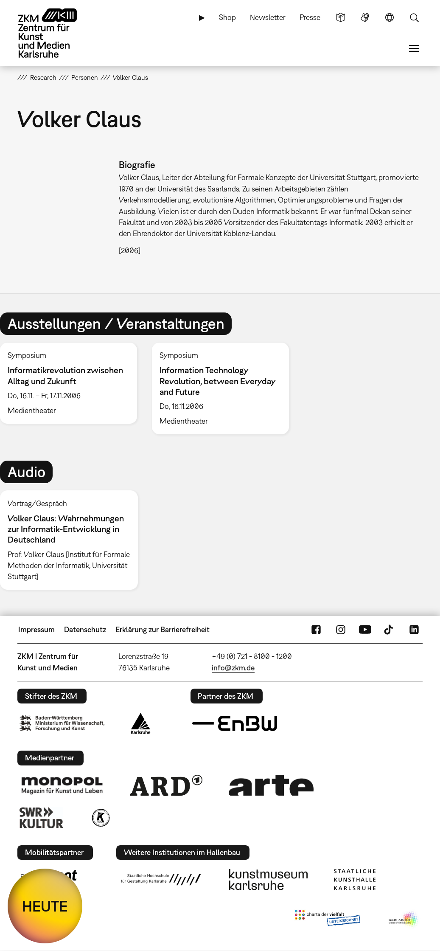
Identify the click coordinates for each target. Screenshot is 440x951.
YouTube (364, 629)
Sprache (389, 17)
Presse (310, 17)
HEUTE (45, 906)
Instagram (340, 629)
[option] (220, 389)
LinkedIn (414, 629)
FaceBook (316, 629)
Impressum (36, 629)
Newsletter (268, 17)
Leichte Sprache (340, 17)
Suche (414, 17)
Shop (227, 17)
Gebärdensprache (364, 17)
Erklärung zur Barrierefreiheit (162, 629)
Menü (414, 48)
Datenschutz (85, 629)
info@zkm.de (233, 667)
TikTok (389, 629)
